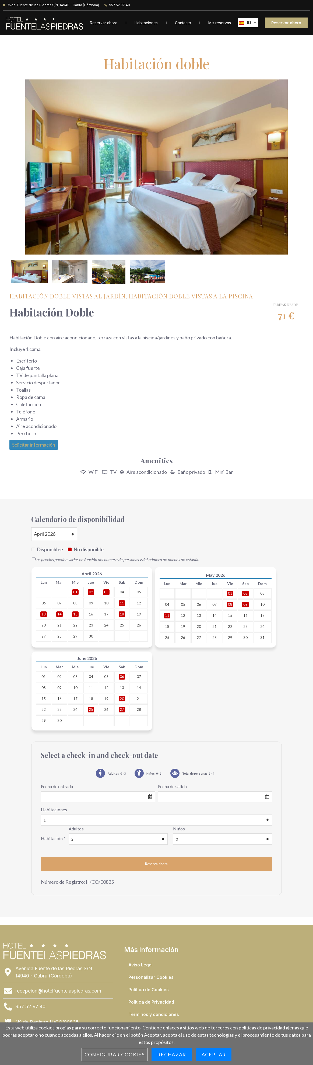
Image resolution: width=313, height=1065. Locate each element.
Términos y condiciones (153, 1015)
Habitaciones (146, 22)
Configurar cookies (115, 1054)
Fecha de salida (172, 787)
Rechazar (171, 1054)
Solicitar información (33, 445)
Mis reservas (219, 22)
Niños (179, 829)
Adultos (76, 829)
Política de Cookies (148, 990)
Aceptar (214, 1054)
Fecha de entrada (57, 787)
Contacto (183, 22)
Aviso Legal (140, 965)
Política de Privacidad (151, 1002)
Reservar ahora (103, 22)
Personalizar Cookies (151, 977)
